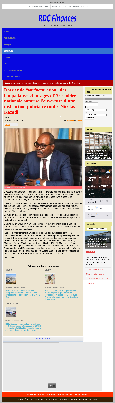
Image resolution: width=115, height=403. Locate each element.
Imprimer (70, 120)
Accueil (7, 32)
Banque (7, 44)
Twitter (7, 125)
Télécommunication (13, 70)
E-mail (79, 120)
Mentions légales (81, 394)
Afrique (47, 7)
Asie (69, 7)
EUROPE (54, 7)
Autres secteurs (12, 77)
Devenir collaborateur (64, 394)
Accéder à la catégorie (96, 274)
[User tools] (60, 116)
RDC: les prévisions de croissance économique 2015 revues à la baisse (98, 242)
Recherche (85, 7)
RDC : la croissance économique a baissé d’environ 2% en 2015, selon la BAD (98, 276)
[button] (91, 190)
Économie (8, 51)
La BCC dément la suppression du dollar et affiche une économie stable (98, 154)
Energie (7, 57)
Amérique (62, 7)
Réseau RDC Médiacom (33, 7)
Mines (6, 64)
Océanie (76, 7)
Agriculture (9, 38)
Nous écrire (51, 394)
